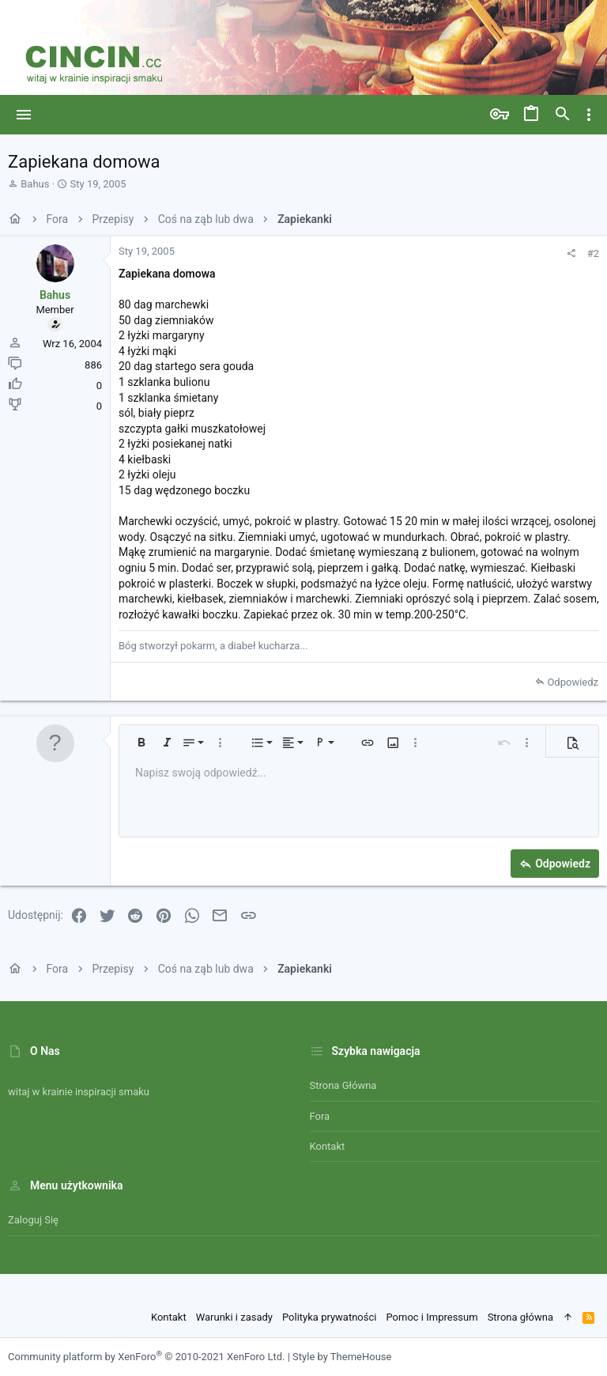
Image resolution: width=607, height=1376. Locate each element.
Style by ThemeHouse (341, 1357)
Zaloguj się (33, 1220)
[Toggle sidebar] (589, 114)
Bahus (35, 184)
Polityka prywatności (329, 1317)
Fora (320, 1116)
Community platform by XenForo (146, 1357)
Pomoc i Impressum (431, 1317)
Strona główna (343, 1085)
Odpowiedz (572, 682)
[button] (24, 114)
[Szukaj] (563, 114)
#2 (593, 253)
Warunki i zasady (234, 1317)
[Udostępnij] (571, 253)
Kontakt (327, 1146)
